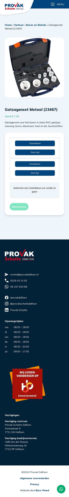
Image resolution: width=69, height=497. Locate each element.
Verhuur (19, 24)
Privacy (34, 484)
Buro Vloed (42, 490)
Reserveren (19, 206)
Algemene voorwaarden (34, 478)
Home (8, 24)
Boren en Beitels (36, 24)
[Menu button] (57, 4)
